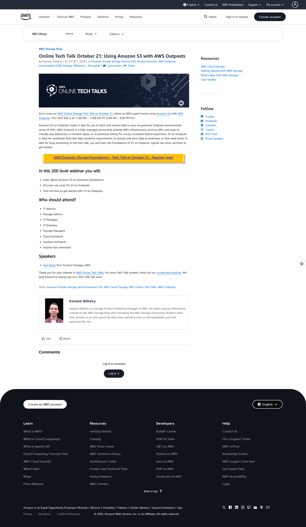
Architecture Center (103, 461)
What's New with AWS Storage (219, 75)
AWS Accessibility (234, 476)
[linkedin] (236, 508)
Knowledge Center (235, 454)
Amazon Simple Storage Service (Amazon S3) (74, 287)
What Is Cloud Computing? (41, 439)
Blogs (27, 476)
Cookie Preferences (68, 513)
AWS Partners (99, 484)
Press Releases (33, 484)
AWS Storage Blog (50, 48)
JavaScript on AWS (169, 476)
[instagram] (242, 508)
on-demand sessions (169, 272)
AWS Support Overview (238, 461)
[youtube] (255, 508)
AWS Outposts (166, 287)
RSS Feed (209, 134)
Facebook (209, 121)
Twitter (207, 116)
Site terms (44, 513)
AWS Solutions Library (105, 454)
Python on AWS (167, 454)
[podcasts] (261, 508)
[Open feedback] (301, 263)
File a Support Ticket (236, 439)
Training (95, 439)
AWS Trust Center (102, 446)
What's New (31, 469)
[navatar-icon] (295, 5)
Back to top (153, 491)
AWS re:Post (230, 446)
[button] (299, 4)
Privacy (27, 513)
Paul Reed (49, 265)
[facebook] (230, 508)
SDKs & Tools (165, 439)
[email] (267, 508)
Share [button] (129, 65)
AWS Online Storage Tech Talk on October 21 (85, 113)
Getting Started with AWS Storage (221, 70)
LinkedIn (208, 125)
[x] (224, 508)
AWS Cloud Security (37, 461)
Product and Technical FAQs (109, 469)
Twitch (207, 129)
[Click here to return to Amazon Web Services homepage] (25, 19)
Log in (114, 373)
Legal (226, 484)
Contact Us (230, 431)
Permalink (94, 65)
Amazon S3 (164, 113)
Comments (112, 65)
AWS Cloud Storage (115, 287)
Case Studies (208, 79)
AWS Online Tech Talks (90, 272)
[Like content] (46, 339)
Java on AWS (165, 461)
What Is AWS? (32, 431)
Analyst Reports (101, 476)
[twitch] (249, 508)
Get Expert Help (233, 469)
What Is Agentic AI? (36, 446)
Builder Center (166, 431)
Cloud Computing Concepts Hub (45, 454)
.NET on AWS (165, 446)
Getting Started (100, 431)
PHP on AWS (165, 469)
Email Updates (212, 138)
